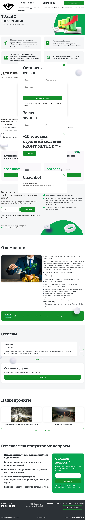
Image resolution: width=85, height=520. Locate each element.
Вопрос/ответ (79, 8)
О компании (48, 8)
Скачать (29, 153)
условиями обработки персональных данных (67, 486)
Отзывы (57, 8)
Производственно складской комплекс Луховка (27, 425)
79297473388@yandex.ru (73, 504)
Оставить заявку (72, 507)
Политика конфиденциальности (10, 517)
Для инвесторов (36, 8)
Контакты (21, 10)
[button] (82, 348)
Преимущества (23, 8)
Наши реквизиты (41, 517)
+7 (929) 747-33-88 (26, 3)
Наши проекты (67, 8)
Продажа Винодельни (70, 425)
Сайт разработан (74, 517)
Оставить (42, 377)
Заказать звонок (74, 3)
